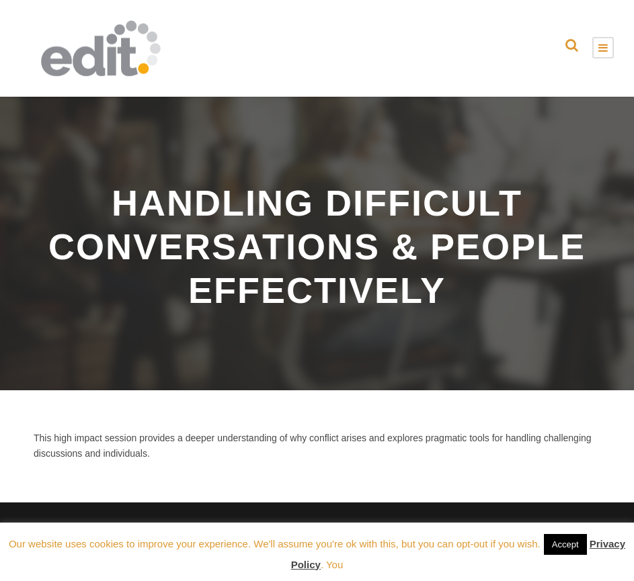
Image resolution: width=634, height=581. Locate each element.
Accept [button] (565, 544)
